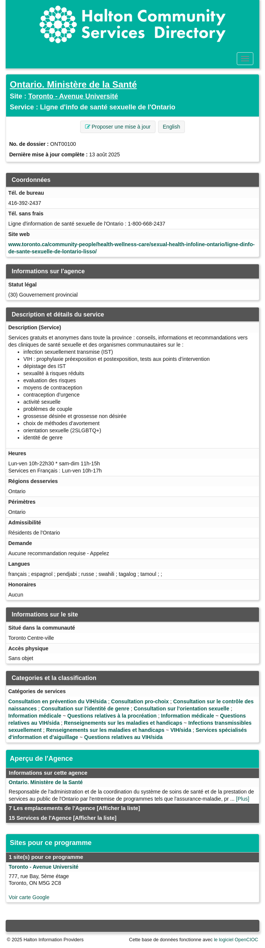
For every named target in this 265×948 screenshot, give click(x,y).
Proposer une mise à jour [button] (118, 127)
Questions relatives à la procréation (112, 716)
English (171, 127)
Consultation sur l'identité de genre (85, 709)
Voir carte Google (29, 897)
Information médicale (34, 716)
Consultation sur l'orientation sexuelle (181, 709)
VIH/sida (181, 730)
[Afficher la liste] (118, 808)
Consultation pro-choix (140, 701)
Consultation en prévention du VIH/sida (57, 701)
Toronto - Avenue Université (73, 96)
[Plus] (242, 799)
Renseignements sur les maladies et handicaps (123, 723)
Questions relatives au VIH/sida (123, 737)
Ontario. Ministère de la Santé (73, 84)
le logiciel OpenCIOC (236, 939)
